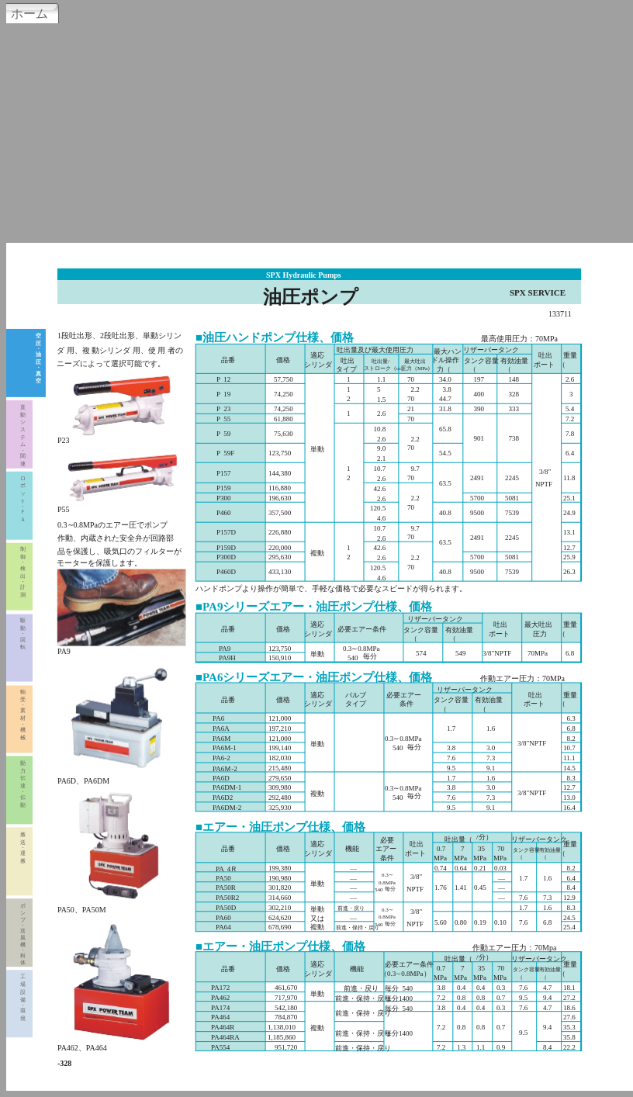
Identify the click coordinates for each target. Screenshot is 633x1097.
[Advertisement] (316, 131)
